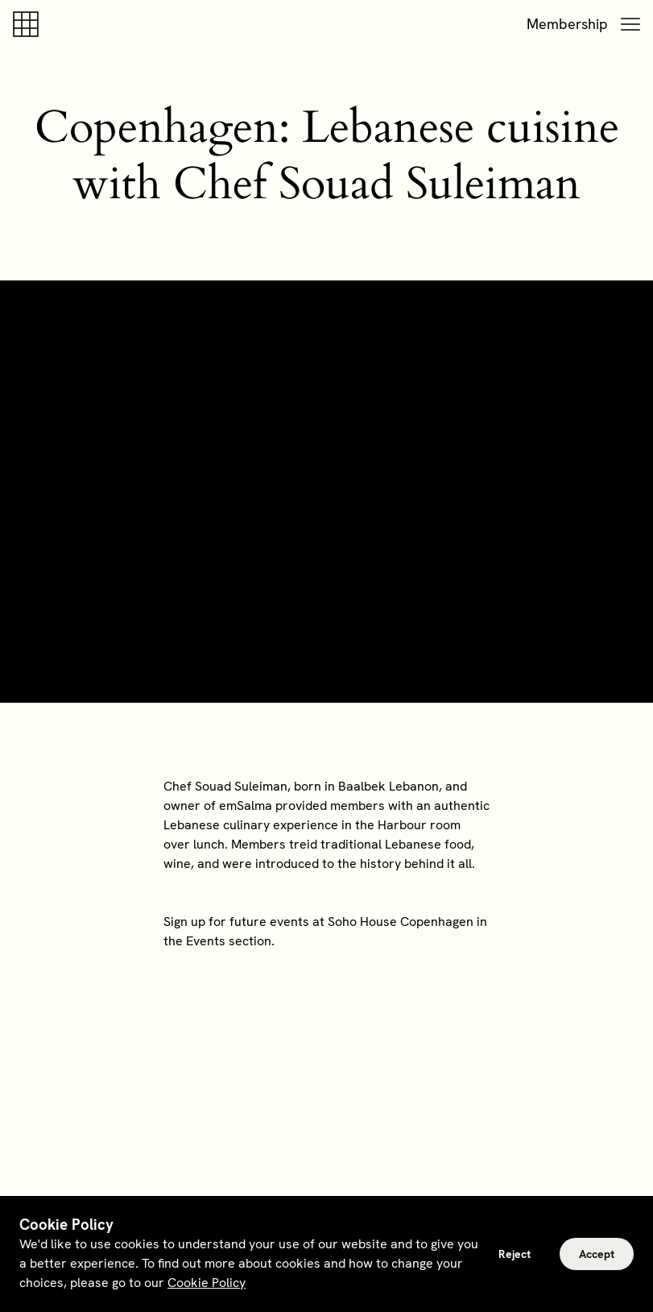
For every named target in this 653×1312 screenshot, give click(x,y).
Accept (596, 1254)
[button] (630, 24)
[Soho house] (29, 24)
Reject (514, 1254)
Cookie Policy (206, 1282)
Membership (567, 24)
